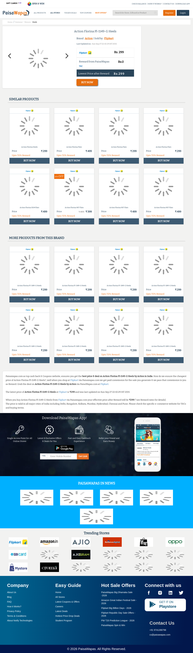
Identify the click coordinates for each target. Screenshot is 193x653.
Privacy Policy (14, 611)
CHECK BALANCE (139, 4)
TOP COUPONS (85, 13)
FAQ (9, 602)
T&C (81, 66)
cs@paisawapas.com (159, 634)
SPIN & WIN (35, 3)
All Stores (60, 597)
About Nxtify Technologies (19, 620)
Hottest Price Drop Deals (67, 616)
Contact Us (161, 623)
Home (58, 592)
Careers (59, 606)
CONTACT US (169, 4)
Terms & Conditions (16, 616)
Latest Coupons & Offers (67, 602)
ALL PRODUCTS (40, 13)
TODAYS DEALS (70, 13)
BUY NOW (87, 82)
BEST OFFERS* (101, 13)
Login (183, 13)
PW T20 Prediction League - (118, 620)
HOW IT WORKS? (155, 4)
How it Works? (14, 606)
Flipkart (109, 38)
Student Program (63, 620)
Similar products (24, 99)
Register (169, 13)
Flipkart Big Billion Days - (116, 608)
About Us (11, 592)
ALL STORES (55, 13)
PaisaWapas (87, 649)
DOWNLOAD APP (183, 4)
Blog (9, 597)
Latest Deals (61, 611)
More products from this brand (36, 238)
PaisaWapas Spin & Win (113, 625)
